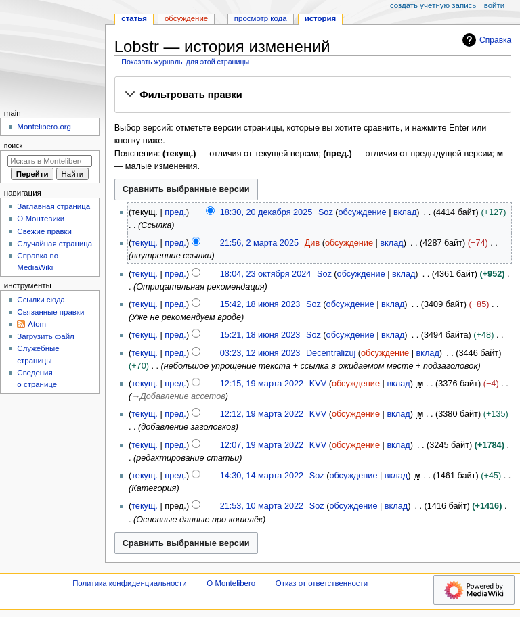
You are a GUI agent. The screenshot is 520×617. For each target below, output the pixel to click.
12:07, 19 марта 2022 (261, 445)
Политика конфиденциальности (129, 583)
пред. (175, 212)
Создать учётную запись (433, 5)
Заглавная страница (53, 206)
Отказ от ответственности (322, 583)
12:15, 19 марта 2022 (261, 383)
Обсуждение (186, 18)
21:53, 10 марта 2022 (261, 506)
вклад (404, 212)
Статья (134, 18)
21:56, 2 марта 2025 (259, 243)
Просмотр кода (260, 18)
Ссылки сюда (41, 300)
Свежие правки (44, 231)
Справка (485, 40)
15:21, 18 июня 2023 (260, 335)
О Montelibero (231, 583)
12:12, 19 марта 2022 (261, 414)
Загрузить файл (45, 336)
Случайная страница (54, 243)
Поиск (13, 145)
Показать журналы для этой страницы (185, 62)
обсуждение (363, 212)
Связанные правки (50, 312)
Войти (494, 5)
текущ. (144, 243)
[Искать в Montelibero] (49, 161)
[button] (312, 95)
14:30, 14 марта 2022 (261, 475)
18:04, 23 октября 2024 (265, 274)
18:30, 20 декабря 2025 (266, 212)
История (321, 18)
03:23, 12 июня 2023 (260, 353)
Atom (37, 324)
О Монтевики (40, 218)
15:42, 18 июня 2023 (260, 304)
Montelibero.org (44, 126)
